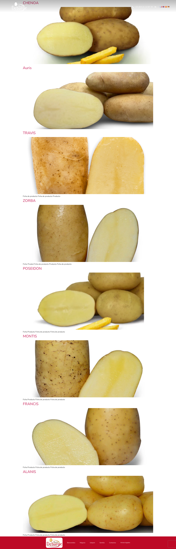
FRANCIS (31, 403)
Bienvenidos (71, 543)
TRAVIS (29, 133)
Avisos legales (125, 543)
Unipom (92, 543)
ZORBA (29, 200)
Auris (27, 67)
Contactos (112, 543)
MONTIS (30, 336)
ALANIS (29, 471)
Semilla (102, 543)
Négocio (82, 543)
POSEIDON (32, 268)
